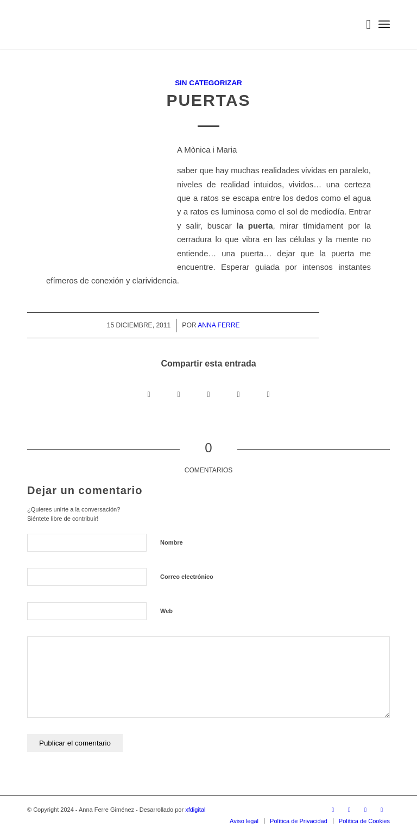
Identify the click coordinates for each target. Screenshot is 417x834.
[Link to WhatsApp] (365, 809)
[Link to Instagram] (333, 809)
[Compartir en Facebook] (149, 394)
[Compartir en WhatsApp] (209, 394)
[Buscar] (363, 24)
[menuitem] (363, 24)
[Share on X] (179, 394)
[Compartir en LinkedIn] (239, 394)
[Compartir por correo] (268, 394)
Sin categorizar (208, 83)
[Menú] (384, 24)
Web (166, 611)
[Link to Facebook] (349, 809)
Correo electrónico (186, 576)
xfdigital (195, 809)
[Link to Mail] (382, 809)
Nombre (171, 542)
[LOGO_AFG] (27, 24)
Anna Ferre (218, 325)
